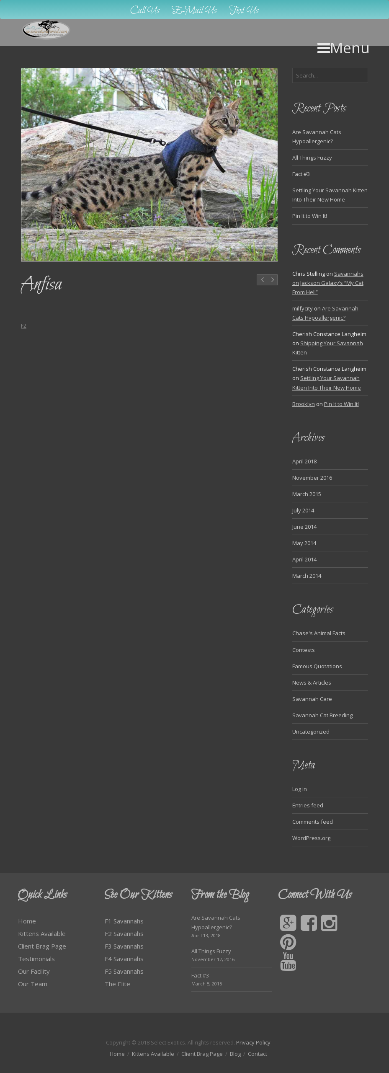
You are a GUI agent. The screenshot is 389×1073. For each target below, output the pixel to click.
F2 (23, 325)
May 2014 (304, 543)
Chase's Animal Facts (318, 633)
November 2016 (312, 477)
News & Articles (311, 682)
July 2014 (303, 510)
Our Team (32, 984)
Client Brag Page (42, 946)
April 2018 (304, 461)
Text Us (244, 10)
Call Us (145, 10)
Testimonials (36, 958)
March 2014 (306, 575)
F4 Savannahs (124, 958)
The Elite (117, 984)
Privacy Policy (253, 1042)
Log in (299, 789)
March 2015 (306, 494)
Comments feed (312, 821)
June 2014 (304, 526)
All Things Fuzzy (312, 157)
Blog (235, 1053)
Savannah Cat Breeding (322, 715)
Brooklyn (303, 404)
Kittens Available (42, 933)
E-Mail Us (194, 10)
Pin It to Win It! (309, 216)
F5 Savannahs (124, 971)
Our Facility (34, 971)
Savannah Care (312, 699)
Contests (303, 650)
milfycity (302, 308)
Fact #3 (301, 174)
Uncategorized (311, 731)
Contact (257, 1053)
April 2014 (304, 559)
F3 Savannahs (124, 946)
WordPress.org (311, 838)
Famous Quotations (317, 666)
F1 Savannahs (124, 921)
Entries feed (307, 805)
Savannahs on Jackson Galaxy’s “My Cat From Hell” (327, 283)
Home (27, 921)
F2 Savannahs (124, 933)
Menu (343, 47)
